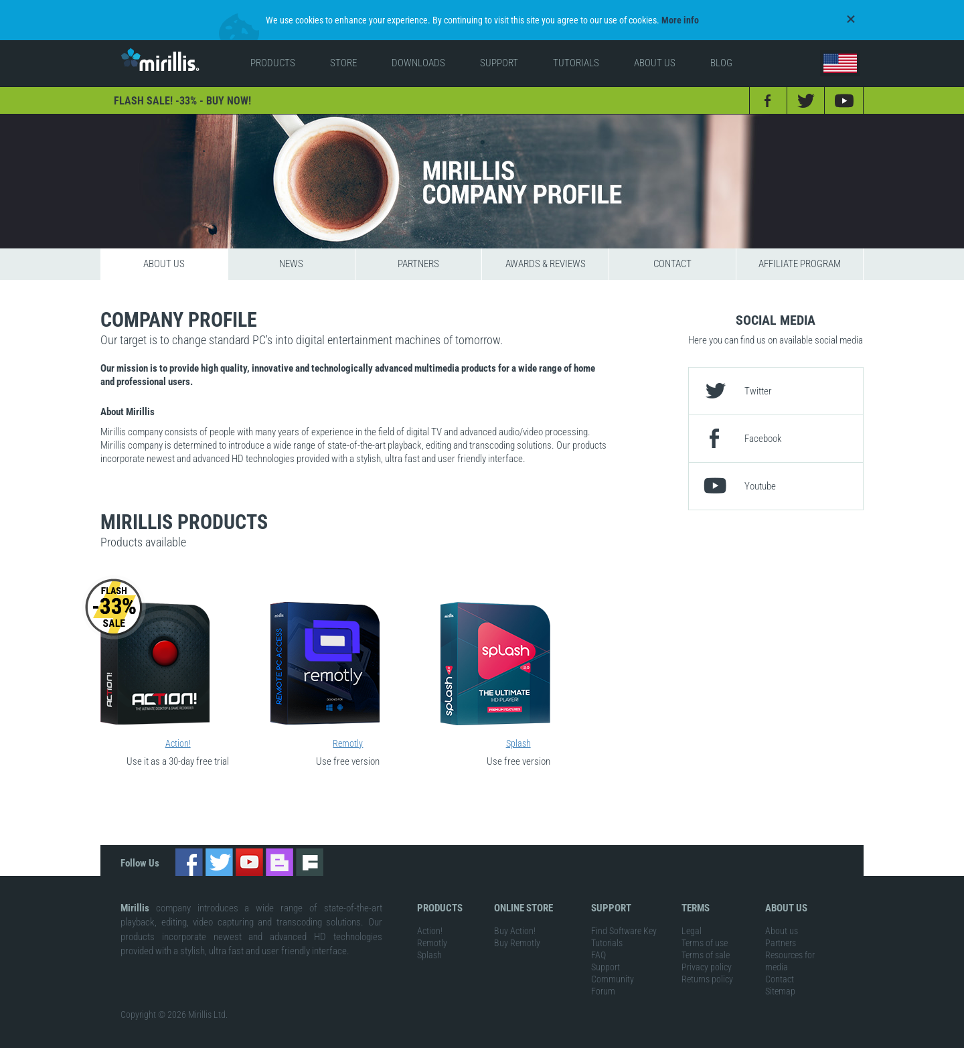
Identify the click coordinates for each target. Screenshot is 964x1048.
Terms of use (704, 941)
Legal (691, 929)
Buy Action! (515, 929)
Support (605, 965)
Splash (518, 741)
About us (164, 262)
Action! (178, 741)
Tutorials (607, 941)
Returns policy (707, 977)
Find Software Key (624, 929)
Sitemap (780, 989)
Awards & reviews (545, 262)
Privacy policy (706, 965)
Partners (418, 262)
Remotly (348, 741)
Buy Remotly (517, 941)
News (291, 262)
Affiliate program (799, 262)
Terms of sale (705, 953)
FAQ (598, 953)
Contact (672, 262)
